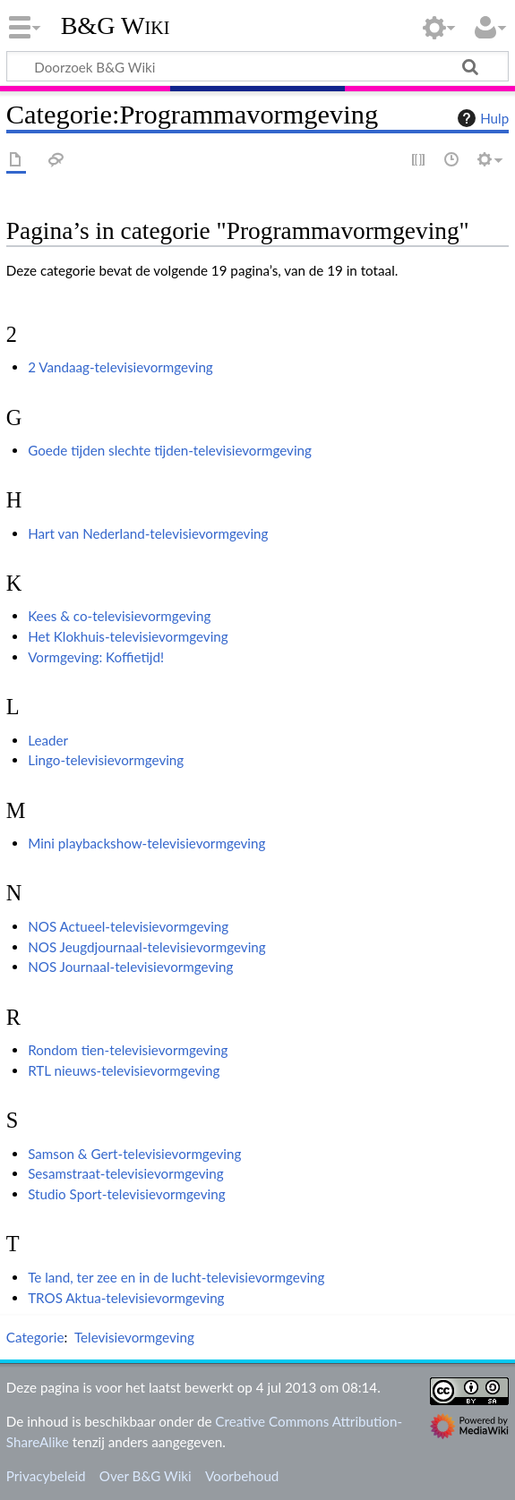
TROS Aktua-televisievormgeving (126, 1298)
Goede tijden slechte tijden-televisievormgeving (170, 450)
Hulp (481, 118)
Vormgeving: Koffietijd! (96, 657)
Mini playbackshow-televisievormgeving (146, 843)
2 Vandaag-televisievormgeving (120, 367)
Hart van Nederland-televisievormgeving (148, 533)
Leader (48, 740)
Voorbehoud (242, 1476)
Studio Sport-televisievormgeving (126, 1194)
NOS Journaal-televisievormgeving (130, 967)
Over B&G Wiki (145, 1476)
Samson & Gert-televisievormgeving (134, 1154)
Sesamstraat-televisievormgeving (126, 1173)
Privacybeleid (46, 1476)
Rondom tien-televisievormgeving (127, 1050)
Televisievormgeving (134, 1337)
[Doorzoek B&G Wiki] (257, 66)
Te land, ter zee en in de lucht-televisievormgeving (176, 1277)
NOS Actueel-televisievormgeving (128, 926)
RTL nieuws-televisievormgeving (123, 1070)
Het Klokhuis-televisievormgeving (128, 636)
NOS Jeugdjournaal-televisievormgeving (147, 947)
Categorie (35, 1337)
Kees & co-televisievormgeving (119, 616)
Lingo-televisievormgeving (106, 760)
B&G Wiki (115, 25)
